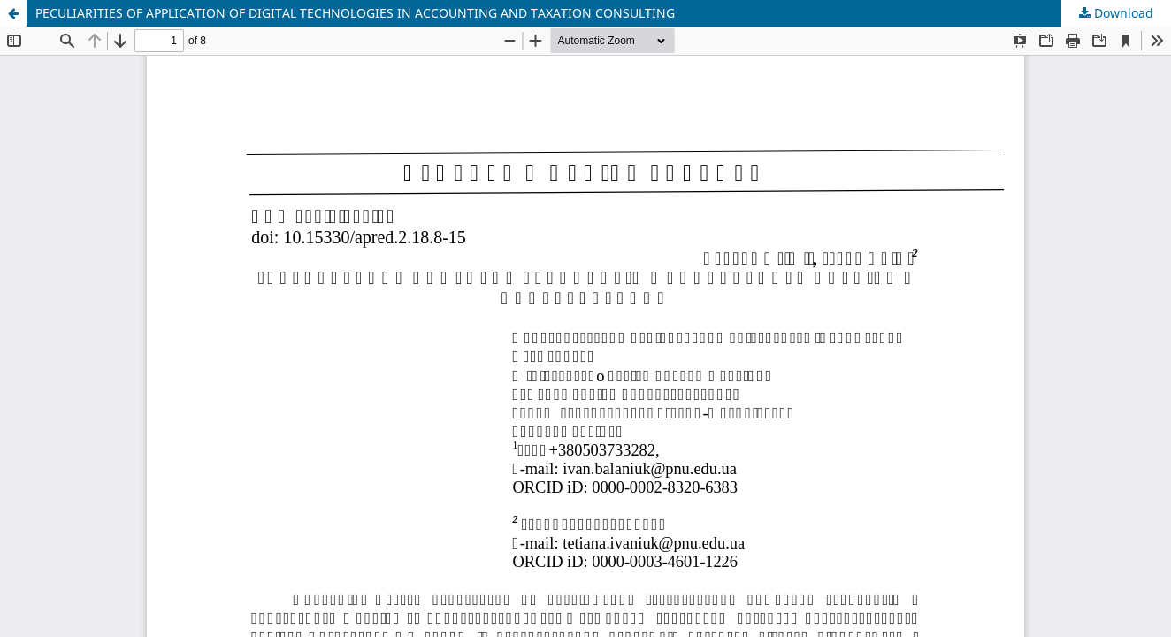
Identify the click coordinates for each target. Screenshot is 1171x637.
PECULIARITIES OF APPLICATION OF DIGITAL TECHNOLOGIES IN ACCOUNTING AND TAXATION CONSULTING (355, 12)
